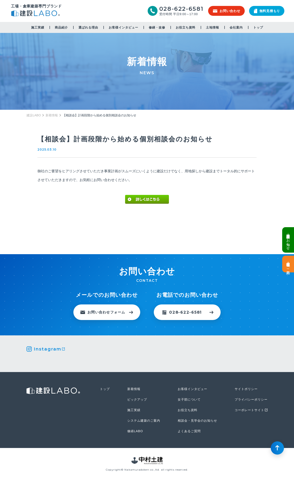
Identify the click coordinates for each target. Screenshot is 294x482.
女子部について (189, 399)
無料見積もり (267, 11)
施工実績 (37, 27)
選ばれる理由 (88, 27)
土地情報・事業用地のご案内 (288, 264)
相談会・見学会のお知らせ (197, 420)
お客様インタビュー (123, 27)
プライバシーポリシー (251, 399)
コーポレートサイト (249, 410)
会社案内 (236, 27)
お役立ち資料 (185, 27)
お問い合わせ (226, 11)
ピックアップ (137, 399)
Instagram (47, 349)
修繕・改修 (157, 27)
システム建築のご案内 (143, 420)
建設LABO (36, 14)
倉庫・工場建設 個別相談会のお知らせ (288, 240)
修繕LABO (135, 431)
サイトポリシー (246, 388)
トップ (258, 27)
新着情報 (52, 115)
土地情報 (212, 27)
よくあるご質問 (189, 431)
